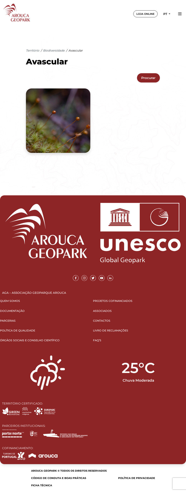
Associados (102, 311)
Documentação (12, 311)
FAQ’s (97, 340)
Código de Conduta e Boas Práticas (58, 478)
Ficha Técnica (41, 485)
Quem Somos (10, 301)
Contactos (101, 320)
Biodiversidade (54, 50)
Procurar (148, 78)
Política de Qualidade (17, 330)
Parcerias (8, 320)
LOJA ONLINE (145, 13)
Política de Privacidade (136, 478)
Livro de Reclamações (110, 330)
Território (32, 50)
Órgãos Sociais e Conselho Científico (30, 340)
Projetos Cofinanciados (112, 301)
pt (165, 14)
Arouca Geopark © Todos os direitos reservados (69, 470)
